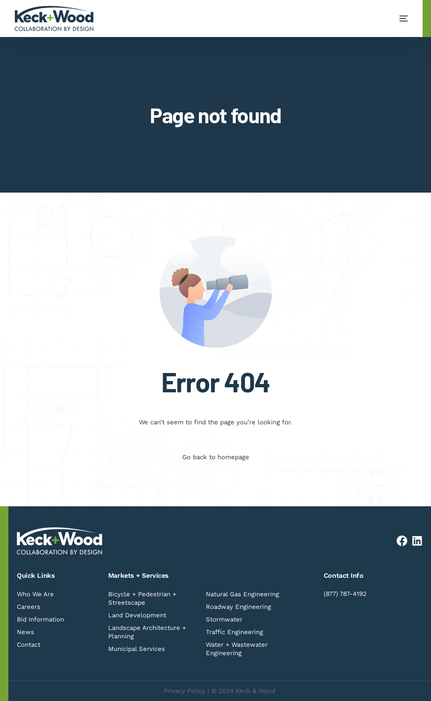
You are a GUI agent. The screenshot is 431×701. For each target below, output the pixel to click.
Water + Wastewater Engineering (237, 649)
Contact (28, 644)
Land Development (137, 615)
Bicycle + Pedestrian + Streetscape (142, 598)
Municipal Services (136, 649)
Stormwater (224, 619)
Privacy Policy (184, 691)
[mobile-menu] (395, 18)
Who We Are (35, 594)
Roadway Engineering (238, 607)
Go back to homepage (215, 457)
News (25, 632)
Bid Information (40, 619)
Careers (28, 607)
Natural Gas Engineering (242, 594)
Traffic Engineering (234, 632)
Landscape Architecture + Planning (147, 632)
